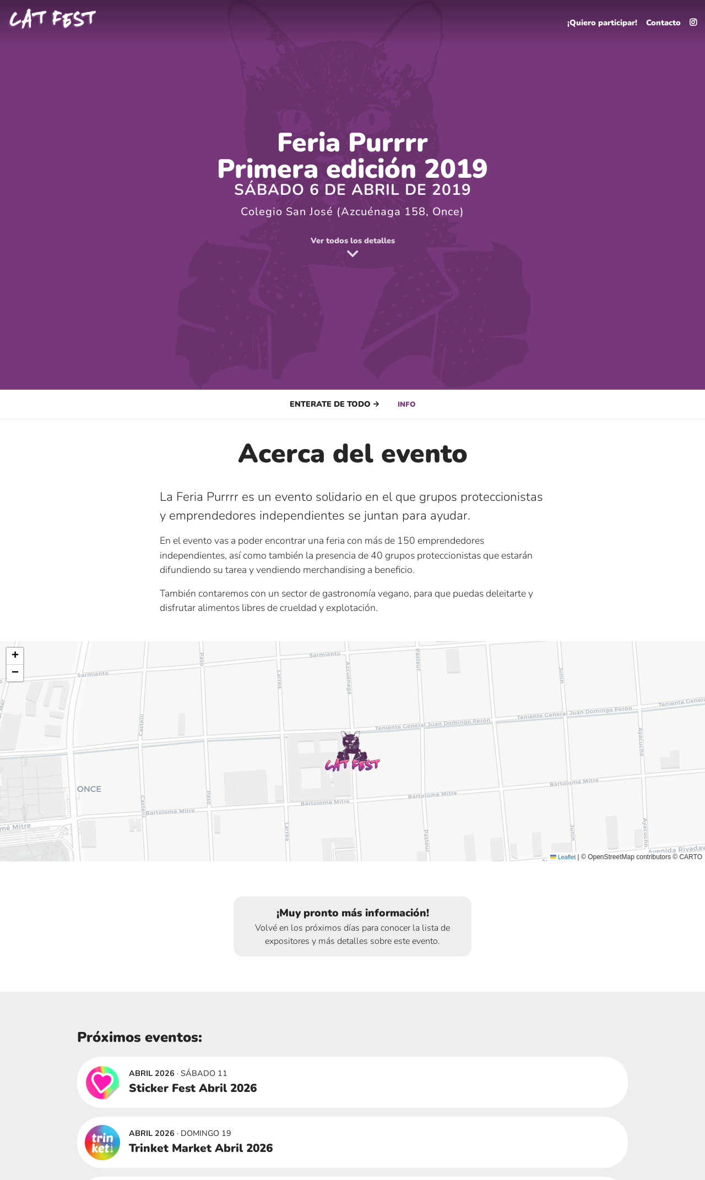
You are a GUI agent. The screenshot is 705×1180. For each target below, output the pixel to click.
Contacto (660, 20)
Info (406, 403)
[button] (352, 751)
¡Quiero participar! (592, 20)
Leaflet (561, 857)
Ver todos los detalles (352, 248)
